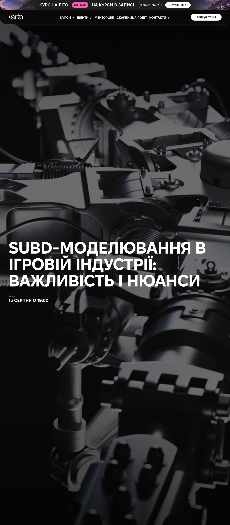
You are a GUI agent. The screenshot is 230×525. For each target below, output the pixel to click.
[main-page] (16, 16)
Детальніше (178, 5)
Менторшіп (104, 17)
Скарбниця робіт (132, 17)
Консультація (206, 17)
